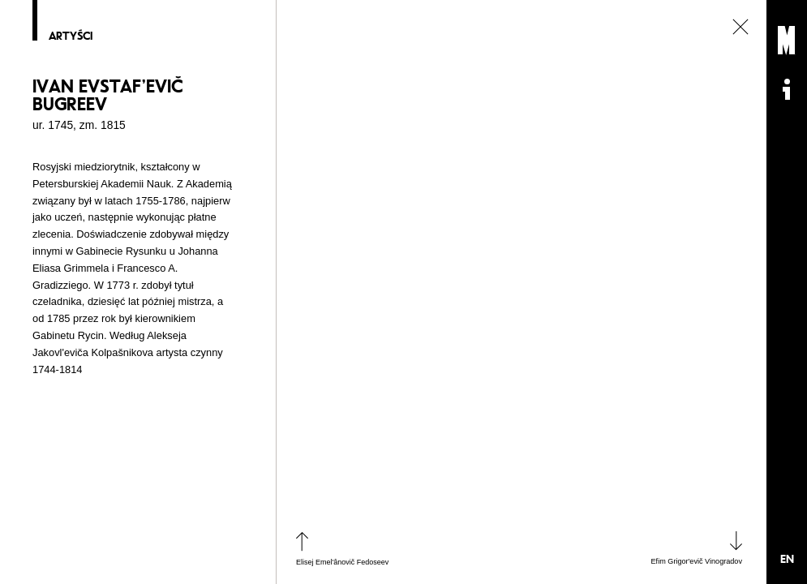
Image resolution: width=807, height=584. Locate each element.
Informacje (786, 89)
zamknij (740, 27)
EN (787, 558)
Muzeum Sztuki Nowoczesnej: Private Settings (786, 40)
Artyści (70, 36)
